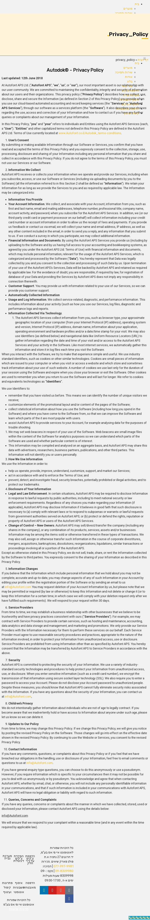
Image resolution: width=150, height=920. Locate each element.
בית (137, 4)
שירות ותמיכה (123, 13)
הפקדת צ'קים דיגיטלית (18, 858)
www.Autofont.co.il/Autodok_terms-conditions (90, 133)
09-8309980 (64, 871)
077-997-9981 (63, 866)
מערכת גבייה (7, 857)
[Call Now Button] (139, 917)
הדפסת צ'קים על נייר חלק (30, 859)
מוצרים (127, 8)
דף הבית (143, 60)
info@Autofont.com (18, 587)
